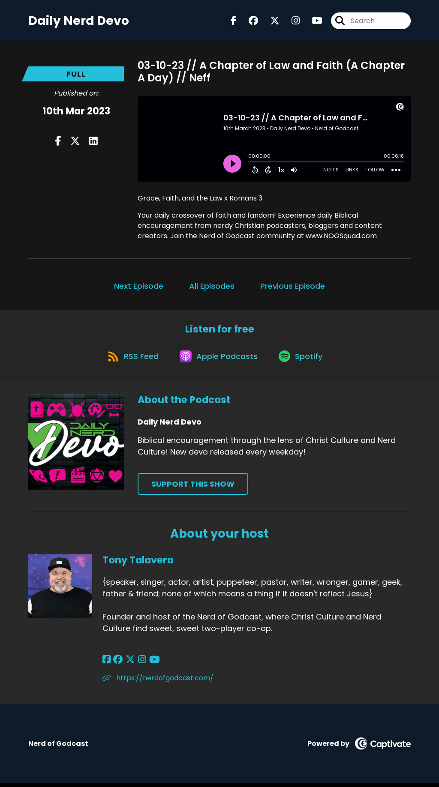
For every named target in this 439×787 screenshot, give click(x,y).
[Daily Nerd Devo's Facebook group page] (248, 21)
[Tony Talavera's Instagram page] (139, 663)
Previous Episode (292, 287)
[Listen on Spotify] (303, 359)
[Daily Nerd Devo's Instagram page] (290, 21)
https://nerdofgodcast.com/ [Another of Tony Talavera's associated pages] (157, 682)
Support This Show (193, 487)
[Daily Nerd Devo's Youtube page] (311, 21)
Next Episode (138, 287)
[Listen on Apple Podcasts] (219, 359)
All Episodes (212, 287)
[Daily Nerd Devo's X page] (270, 21)
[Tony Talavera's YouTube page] (149, 663)
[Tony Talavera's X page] (128, 663)
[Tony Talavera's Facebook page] (106, 663)
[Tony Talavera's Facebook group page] (117, 663)
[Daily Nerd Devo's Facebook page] (234, 21)
